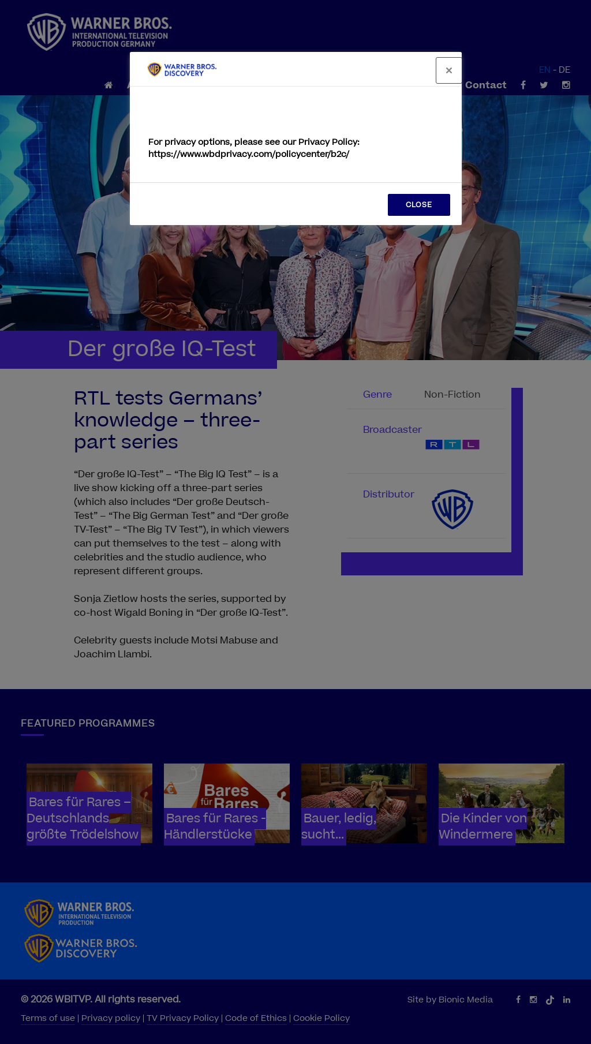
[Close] (449, 70)
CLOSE (419, 205)
